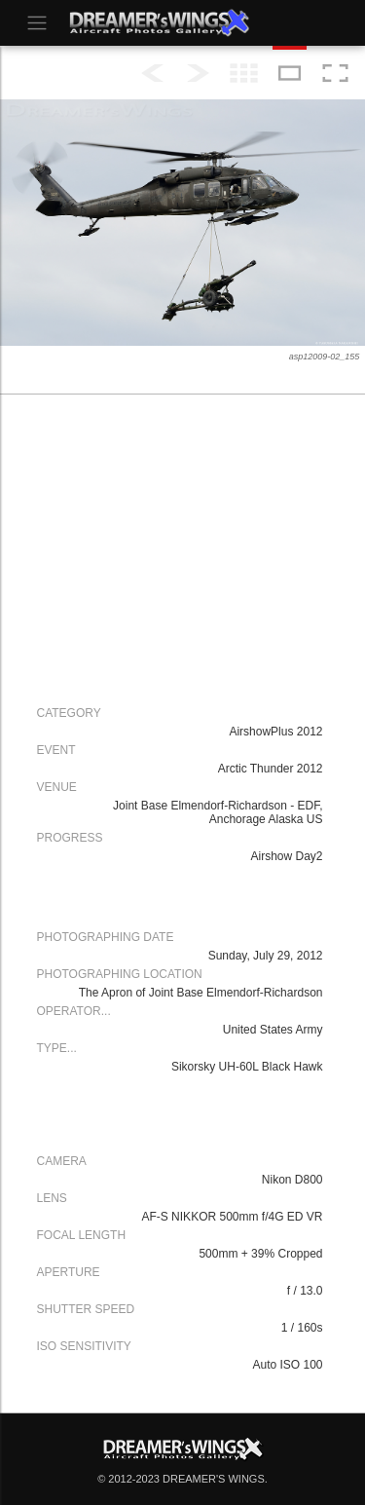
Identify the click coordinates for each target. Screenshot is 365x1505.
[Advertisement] (178, 547)
